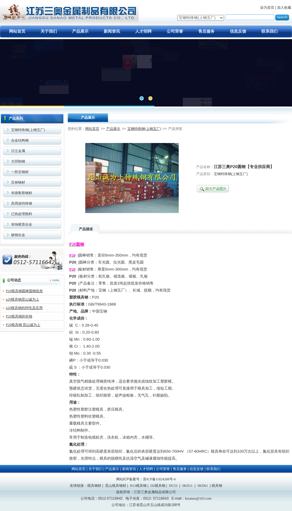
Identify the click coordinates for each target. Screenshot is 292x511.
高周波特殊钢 (21, 203)
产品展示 (80, 31)
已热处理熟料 (21, 214)
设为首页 (267, 8)
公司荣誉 (175, 31)
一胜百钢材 (20, 172)
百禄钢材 (18, 182)
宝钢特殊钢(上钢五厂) (28, 130)
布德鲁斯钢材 (21, 193)
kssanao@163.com (198, 498)
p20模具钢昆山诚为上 (22, 299)
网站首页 (17, 31)
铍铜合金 (18, 235)
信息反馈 (238, 31)
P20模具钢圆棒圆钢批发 (24, 291)
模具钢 (217, 486)
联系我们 (269, 31)
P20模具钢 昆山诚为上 (23, 325)
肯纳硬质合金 (21, 224)
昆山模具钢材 (115, 486)
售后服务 (206, 31)
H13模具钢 (138, 486)
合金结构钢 (20, 140)
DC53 (173, 486)
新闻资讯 (112, 31)
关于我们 (49, 31)
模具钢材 (94, 486)
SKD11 (187, 486)
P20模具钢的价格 (19, 316)
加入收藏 (284, 8)
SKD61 (202, 486)
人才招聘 (143, 31)
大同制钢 (18, 161)
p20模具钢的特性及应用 (24, 308)
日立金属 (18, 151)
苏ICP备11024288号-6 (159, 479)
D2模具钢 (157, 486)
